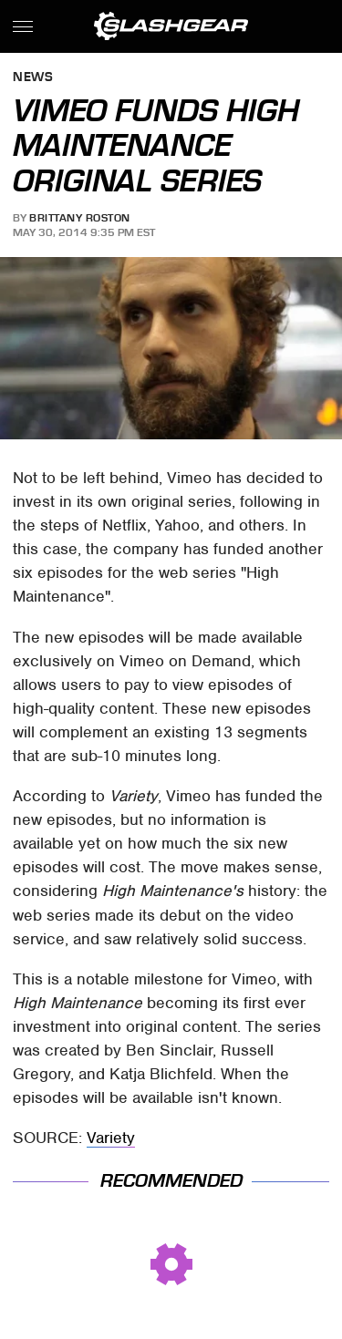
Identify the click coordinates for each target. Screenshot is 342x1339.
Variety (111, 1138)
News (33, 78)
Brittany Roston (79, 217)
